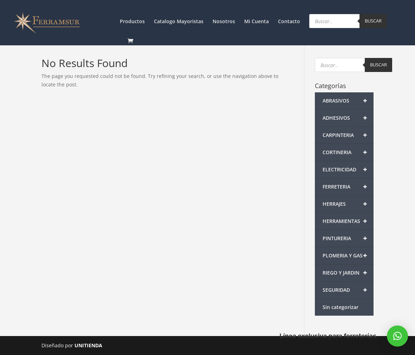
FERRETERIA (348, 186)
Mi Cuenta (256, 22)
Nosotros (224, 22)
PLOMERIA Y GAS (348, 255)
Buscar (373, 21)
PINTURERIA (348, 238)
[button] (397, 336)
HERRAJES (348, 204)
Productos (132, 22)
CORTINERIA (348, 152)
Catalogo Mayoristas (178, 22)
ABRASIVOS (348, 100)
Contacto (289, 22)
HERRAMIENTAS (348, 221)
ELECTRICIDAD (348, 169)
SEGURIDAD (348, 290)
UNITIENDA (88, 345)
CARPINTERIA (348, 135)
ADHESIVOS (348, 118)
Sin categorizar (340, 307)
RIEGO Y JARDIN (348, 272)
